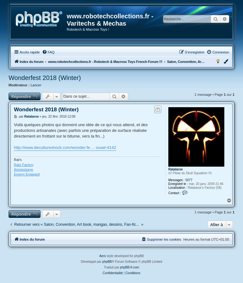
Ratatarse (175, 169)
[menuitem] (48, 52)
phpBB (107, 261)
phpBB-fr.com (129, 267)
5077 (188, 180)
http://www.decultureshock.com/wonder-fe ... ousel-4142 (65, 147)
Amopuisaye (23, 169)
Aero (102, 256)
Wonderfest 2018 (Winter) (45, 77)
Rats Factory (24, 165)
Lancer (36, 85)
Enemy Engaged (27, 174)
